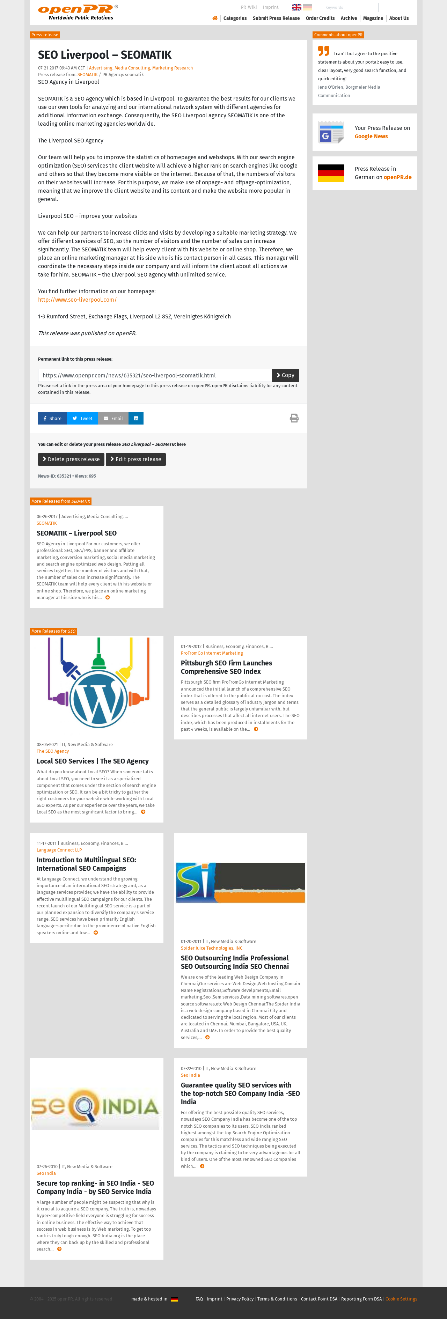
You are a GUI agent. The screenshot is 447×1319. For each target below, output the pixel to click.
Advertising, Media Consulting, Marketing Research (141, 68)
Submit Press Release (276, 18)
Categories (235, 18)
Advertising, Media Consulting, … (94, 516)
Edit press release (135, 459)
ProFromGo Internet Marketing (212, 653)
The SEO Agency (53, 751)
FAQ (199, 1299)
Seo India (46, 1173)
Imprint (271, 7)
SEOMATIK (88, 74)
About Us (399, 18)
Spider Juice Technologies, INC (211, 948)
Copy (285, 375)
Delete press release (71, 459)
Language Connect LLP (59, 850)
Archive (349, 18)
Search (393, 7)
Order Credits (320, 18)
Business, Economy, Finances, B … (239, 646)
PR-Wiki (249, 7)
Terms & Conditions (277, 1299)
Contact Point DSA (319, 1299)
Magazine (373, 18)
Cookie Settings (401, 1299)
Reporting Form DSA (361, 1299)
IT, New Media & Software (87, 744)
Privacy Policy (240, 1299)
